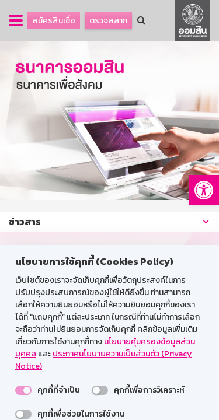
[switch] (23, 390)
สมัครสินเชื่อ (53, 21)
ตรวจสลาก (108, 21)
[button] (204, 190)
